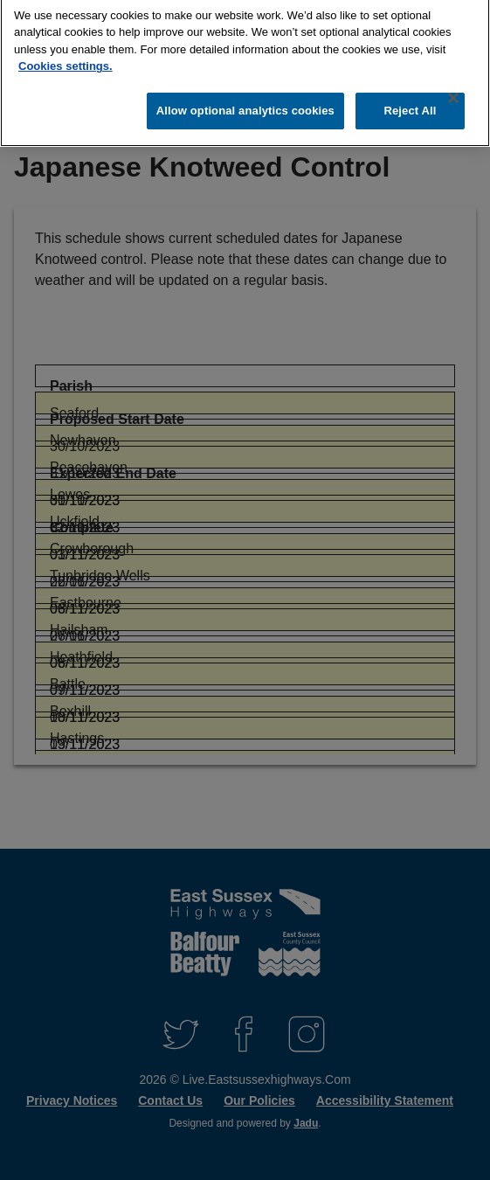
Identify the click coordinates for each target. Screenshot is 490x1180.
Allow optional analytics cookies (245, 102)
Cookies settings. (65, 59)
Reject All (409, 102)
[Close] (453, 90)
